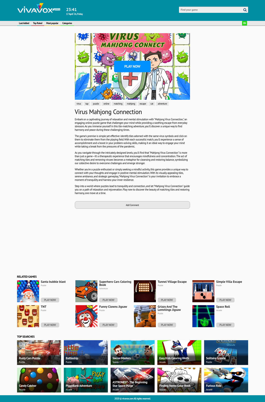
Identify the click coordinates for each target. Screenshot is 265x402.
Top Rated (37, 23)
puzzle (96, 103)
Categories (67, 23)
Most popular (52, 23)
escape (143, 103)
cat (151, 103)
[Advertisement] (34, 67)
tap (86, 103)
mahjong (131, 103)
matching (118, 103)
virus (79, 103)
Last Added (24, 23)
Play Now (132, 66)
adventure (162, 103)
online (106, 103)
